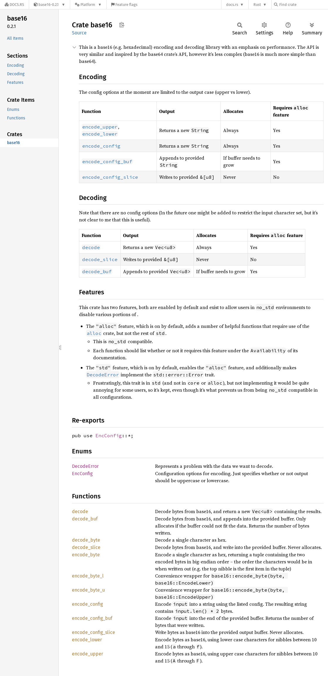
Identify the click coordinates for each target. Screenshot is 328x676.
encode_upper (87, 654)
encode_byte (86, 555)
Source (79, 33)
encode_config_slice (93, 632)
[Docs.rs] (14, 4)
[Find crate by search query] (303, 4)
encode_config (87, 604)
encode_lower (87, 639)
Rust (257, 4)
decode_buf (84, 519)
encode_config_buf (92, 618)
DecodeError (85, 466)
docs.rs (232, 4)
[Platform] (88, 4)
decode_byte (86, 540)
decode (80, 511)
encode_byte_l (88, 576)
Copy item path (122, 25)
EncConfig (108, 435)
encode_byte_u (88, 590)
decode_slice (86, 547)
